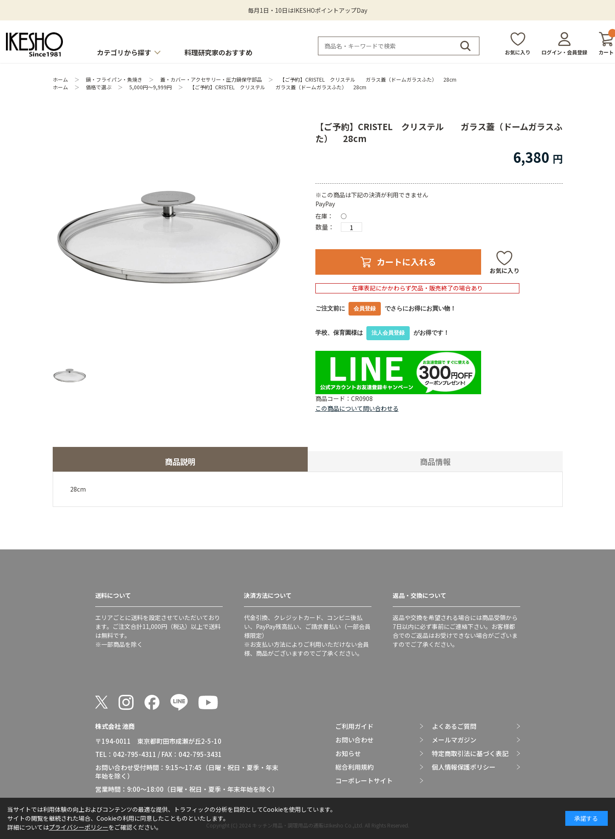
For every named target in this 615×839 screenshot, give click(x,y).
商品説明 (180, 461)
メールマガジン (454, 740)
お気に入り (517, 52)
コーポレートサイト (364, 780)
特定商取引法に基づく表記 (470, 753)
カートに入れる (406, 262)
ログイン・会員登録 (564, 52)
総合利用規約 (354, 767)
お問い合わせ (354, 740)
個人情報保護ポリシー (464, 767)
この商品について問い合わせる (357, 408)
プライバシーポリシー (78, 827)
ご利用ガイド (354, 726)
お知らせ (348, 753)
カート (606, 43)
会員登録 (365, 308)
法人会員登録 (388, 333)
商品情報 (435, 461)
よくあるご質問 (454, 726)
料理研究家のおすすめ (218, 52)
